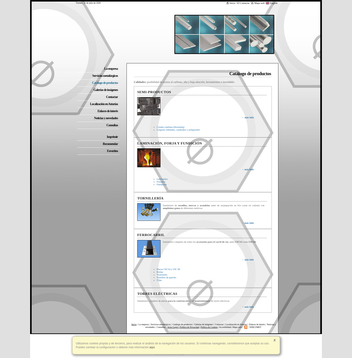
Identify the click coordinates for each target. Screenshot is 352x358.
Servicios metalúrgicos (161, 324)
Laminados (162, 179)
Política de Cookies (209, 327)
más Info (247, 117)
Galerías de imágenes (203, 324)
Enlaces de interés (257, 324)
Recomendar (110, 144)
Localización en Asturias (236, 324)
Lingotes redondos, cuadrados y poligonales (178, 129)
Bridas (160, 271)
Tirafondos (162, 274)
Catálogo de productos (182, 324)
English (271, 3)
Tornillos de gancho (166, 277)
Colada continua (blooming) (170, 127)
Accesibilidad (225, 327)
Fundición (162, 184)
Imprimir (112, 137)
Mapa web (258, 3)
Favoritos (112, 151)
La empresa (144, 324)
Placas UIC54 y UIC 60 (168, 269)
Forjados (161, 181)
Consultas (161, 327)
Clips (159, 280)
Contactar (243, 3)
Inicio (231, 3)
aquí (152, 347)
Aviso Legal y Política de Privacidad (183, 327)
